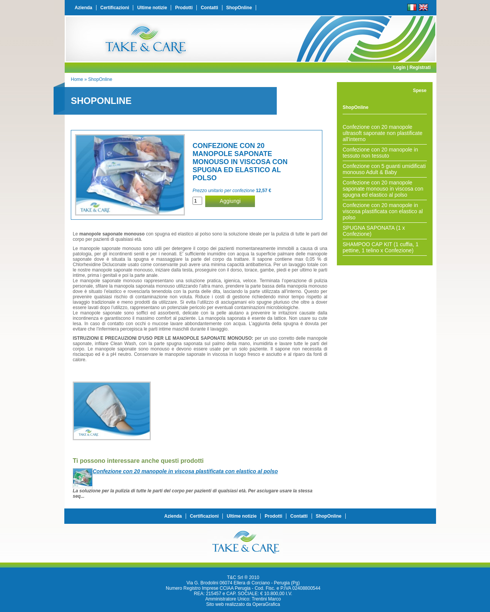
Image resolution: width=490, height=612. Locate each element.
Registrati (420, 67)
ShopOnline (239, 7)
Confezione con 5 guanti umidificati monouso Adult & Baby (384, 169)
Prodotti (184, 7)
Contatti (209, 7)
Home (77, 79)
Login (399, 67)
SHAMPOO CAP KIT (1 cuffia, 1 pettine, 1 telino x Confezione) (380, 247)
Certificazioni (114, 7)
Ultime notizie (152, 7)
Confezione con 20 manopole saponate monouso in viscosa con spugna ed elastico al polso (383, 188)
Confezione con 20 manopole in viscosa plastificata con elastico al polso (383, 211)
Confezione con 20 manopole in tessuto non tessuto (380, 152)
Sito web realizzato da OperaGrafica (243, 604)
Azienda (83, 7)
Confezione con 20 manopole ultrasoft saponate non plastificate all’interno (383, 133)
